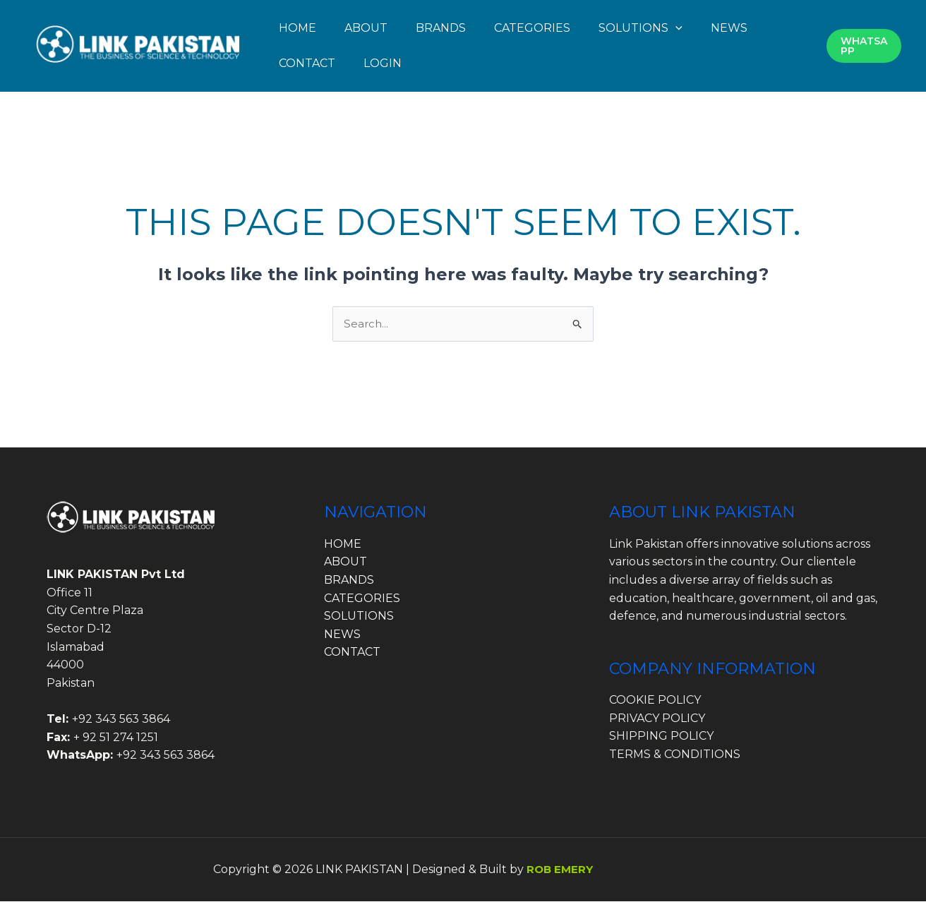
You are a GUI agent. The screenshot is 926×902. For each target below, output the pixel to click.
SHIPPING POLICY (661, 737)
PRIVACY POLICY (657, 719)
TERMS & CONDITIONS (674, 755)
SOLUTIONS (641, 28)
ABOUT (365, 28)
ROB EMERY (561, 870)
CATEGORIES (532, 28)
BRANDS (441, 28)
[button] (675, 28)
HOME (297, 28)
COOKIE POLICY (655, 700)
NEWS (729, 28)
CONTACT (307, 63)
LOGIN (382, 63)
